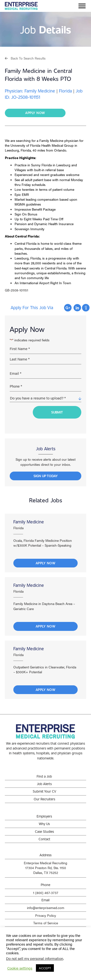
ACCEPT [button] (45, 968)
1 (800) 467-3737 (45, 892)
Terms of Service (45, 922)
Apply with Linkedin (77, 308)
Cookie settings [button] (19, 968)
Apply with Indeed (86, 308)
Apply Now (46, 563)
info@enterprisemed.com (45, 907)
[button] (25, 58)
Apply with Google (68, 308)
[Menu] (82, 6)
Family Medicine (28, 522)
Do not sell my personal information (34, 958)
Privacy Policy (45, 915)
